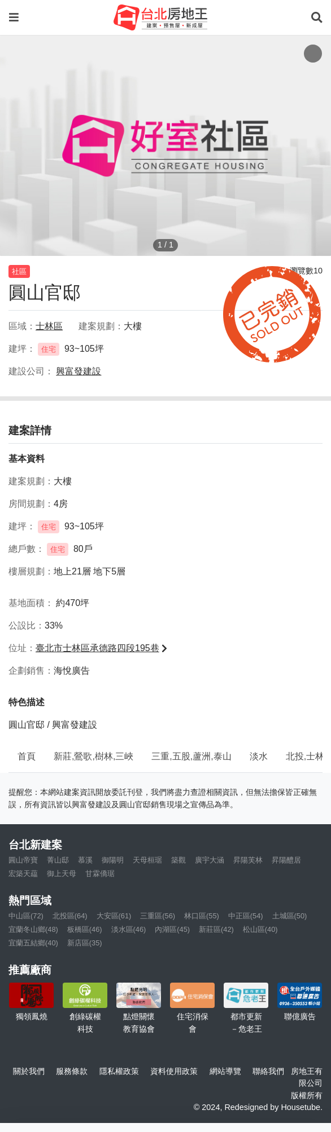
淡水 (259, 756)
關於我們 (29, 1071)
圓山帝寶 (23, 860)
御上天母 (61, 873)
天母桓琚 (147, 860)
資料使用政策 (174, 1071)
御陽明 (113, 860)
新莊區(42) (216, 929)
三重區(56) (157, 916)
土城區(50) (289, 916)
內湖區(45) (172, 929)
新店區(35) (84, 943)
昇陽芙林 (248, 860)
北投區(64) (70, 916)
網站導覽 (225, 1071)
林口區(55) (201, 916)
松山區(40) (260, 929)
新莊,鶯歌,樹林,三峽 (93, 756)
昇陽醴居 (286, 860)
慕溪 (85, 860)
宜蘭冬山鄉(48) (33, 929)
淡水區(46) (128, 929)
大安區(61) (114, 916)
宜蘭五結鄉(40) (33, 943)
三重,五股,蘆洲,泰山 (191, 756)
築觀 (178, 860)
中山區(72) (25, 916)
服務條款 (72, 1071)
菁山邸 (58, 860)
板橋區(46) (84, 929)
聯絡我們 (268, 1071)
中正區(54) (245, 916)
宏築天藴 (23, 873)
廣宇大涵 (209, 860)
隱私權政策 (119, 1071)
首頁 (27, 756)
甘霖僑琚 (100, 873)
